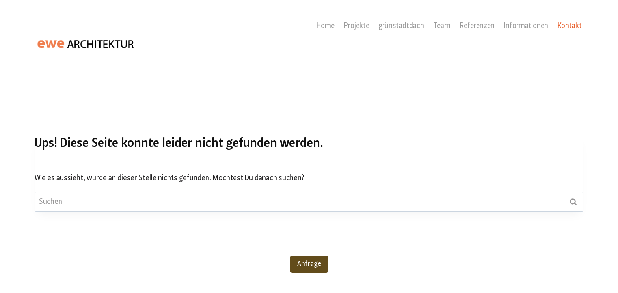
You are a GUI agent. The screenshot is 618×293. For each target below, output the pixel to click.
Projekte (356, 26)
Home (325, 26)
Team (442, 26)
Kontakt (570, 26)
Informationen (526, 26)
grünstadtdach (401, 26)
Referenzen (477, 26)
